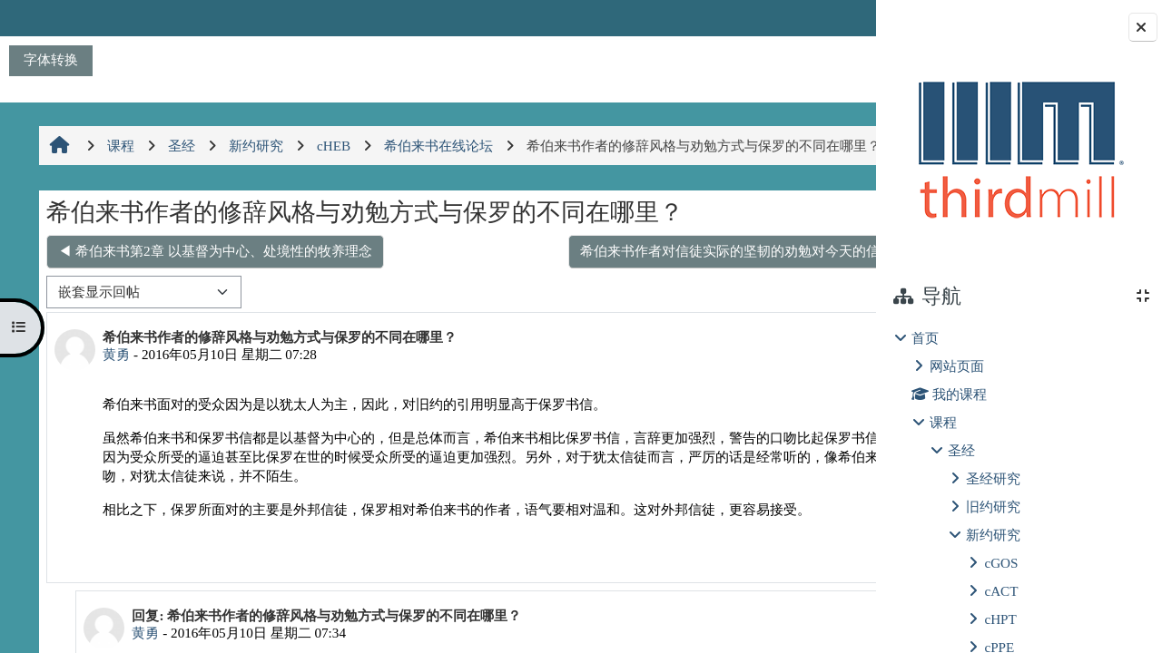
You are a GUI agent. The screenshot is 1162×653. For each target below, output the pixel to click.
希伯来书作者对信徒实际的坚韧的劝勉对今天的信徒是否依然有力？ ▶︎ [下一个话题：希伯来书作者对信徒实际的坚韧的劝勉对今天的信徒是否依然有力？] (625, 289)
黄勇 (114, 393)
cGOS (1001, 562)
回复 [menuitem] (812, 592)
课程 (943, 422)
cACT (1001, 591)
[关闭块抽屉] (1142, 27)
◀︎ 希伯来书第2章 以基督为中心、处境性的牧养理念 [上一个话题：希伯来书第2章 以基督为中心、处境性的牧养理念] (212, 289)
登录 (828, 17)
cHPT (1000, 619)
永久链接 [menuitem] (748, 592)
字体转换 (51, 59)
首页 (925, 338)
